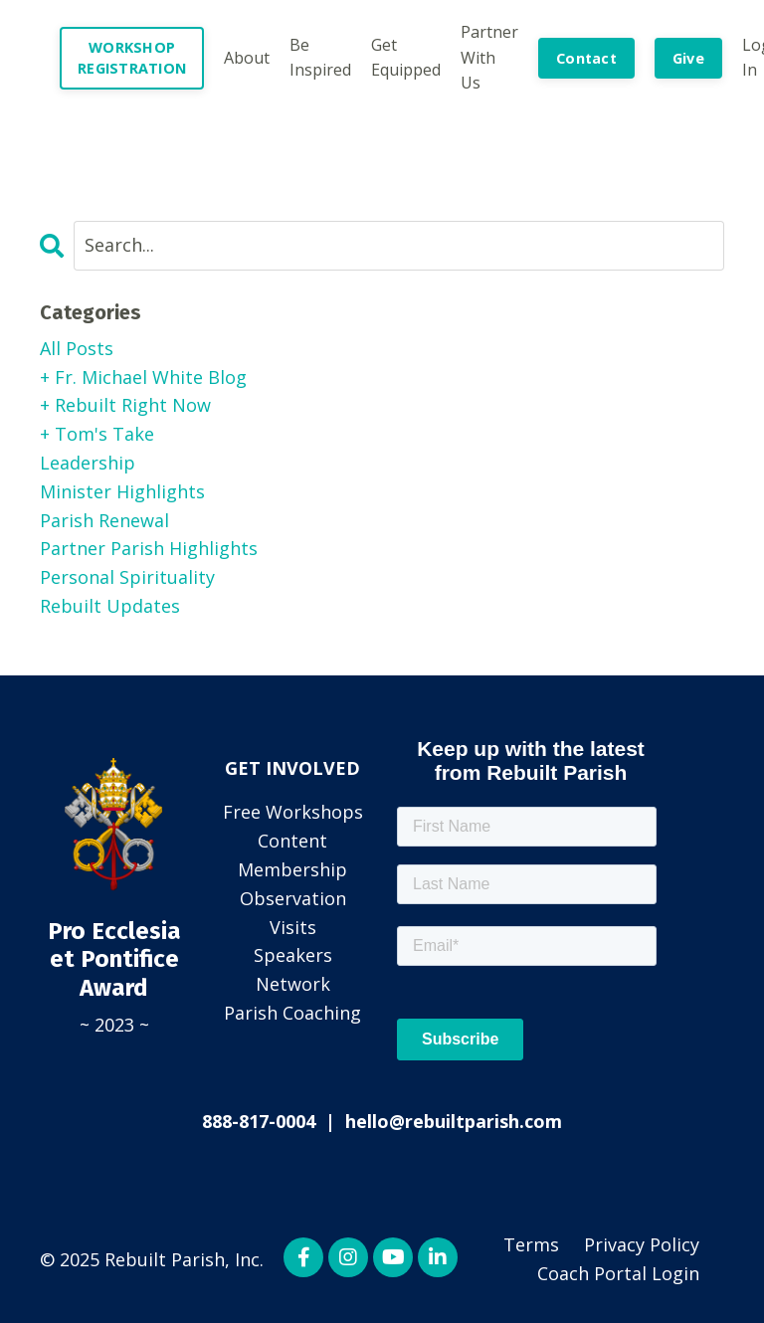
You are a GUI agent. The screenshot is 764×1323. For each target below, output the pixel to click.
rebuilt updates (110, 606)
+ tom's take (97, 434)
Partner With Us (489, 57)
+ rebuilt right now (125, 405)
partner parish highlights (149, 548)
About (247, 58)
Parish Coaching (292, 1013)
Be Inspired (320, 58)
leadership (87, 462)
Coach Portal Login (618, 1273)
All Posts (76, 348)
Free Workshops (293, 812)
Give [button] (688, 58)
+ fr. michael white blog (143, 377)
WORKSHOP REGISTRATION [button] (132, 58)
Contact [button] (586, 58)
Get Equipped (406, 58)
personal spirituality (127, 577)
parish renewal (104, 520)
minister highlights (122, 491)
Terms (531, 1244)
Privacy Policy (641, 1244)
